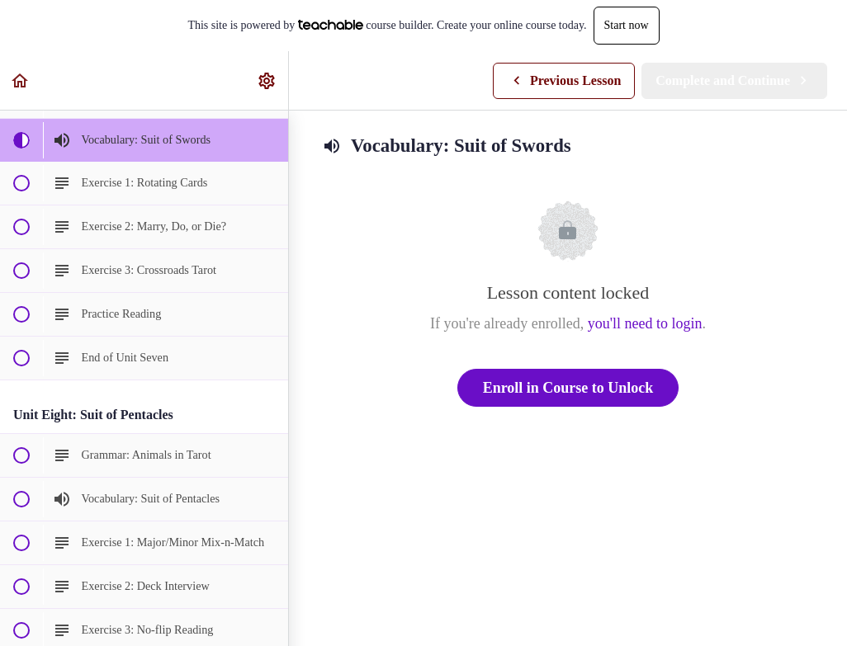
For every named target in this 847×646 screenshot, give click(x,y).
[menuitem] (267, 80)
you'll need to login (645, 323)
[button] (20, 80)
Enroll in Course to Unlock (568, 388)
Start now (626, 25)
